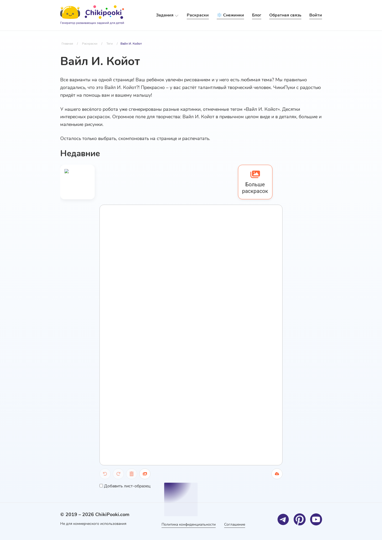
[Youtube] (316, 519)
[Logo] (92, 15)
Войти (315, 15)
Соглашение (234, 524)
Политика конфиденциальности (189, 524)
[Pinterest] (300, 519)
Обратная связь (285, 15)
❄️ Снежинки (230, 15)
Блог (256, 15)
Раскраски (198, 15)
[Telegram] (283, 519)
